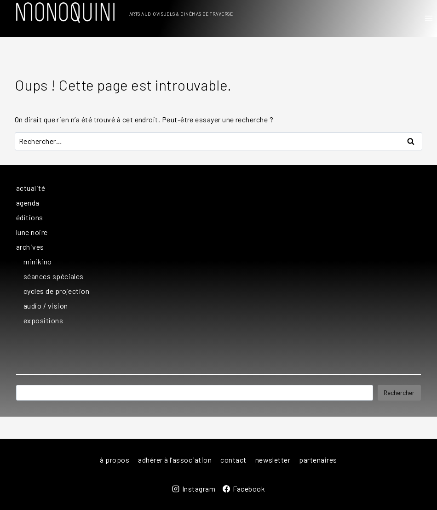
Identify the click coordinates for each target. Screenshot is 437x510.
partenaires (318, 459)
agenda (28, 202)
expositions (43, 320)
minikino (37, 261)
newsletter (273, 459)
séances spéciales (53, 276)
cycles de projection (56, 291)
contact (233, 459)
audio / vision (45, 305)
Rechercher (399, 392)
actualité (30, 187)
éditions (29, 217)
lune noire (32, 232)
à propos (114, 459)
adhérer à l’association (175, 459)
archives (30, 246)
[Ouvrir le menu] (428, 18)
